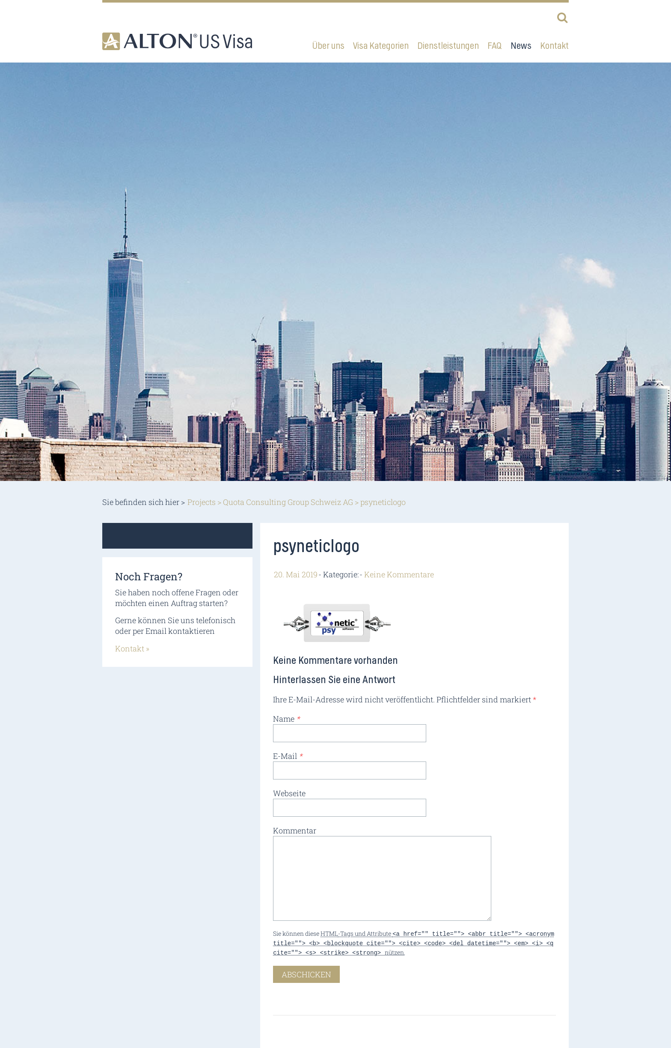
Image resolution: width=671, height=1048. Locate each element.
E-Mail (287, 756)
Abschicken (306, 972)
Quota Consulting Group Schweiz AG (288, 502)
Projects (201, 502)
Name (286, 719)
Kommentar (294, 830)
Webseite (289, 793)
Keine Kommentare (399, 574)
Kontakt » (132, 648)
